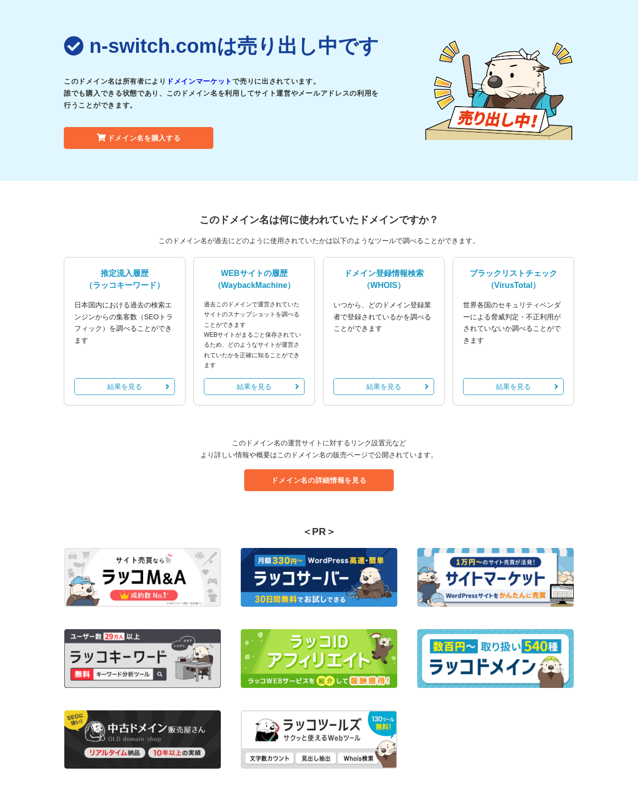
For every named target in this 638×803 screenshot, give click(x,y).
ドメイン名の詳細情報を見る (318, 480)
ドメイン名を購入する (139, 138)
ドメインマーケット (199, 81)
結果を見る (138, 387)
